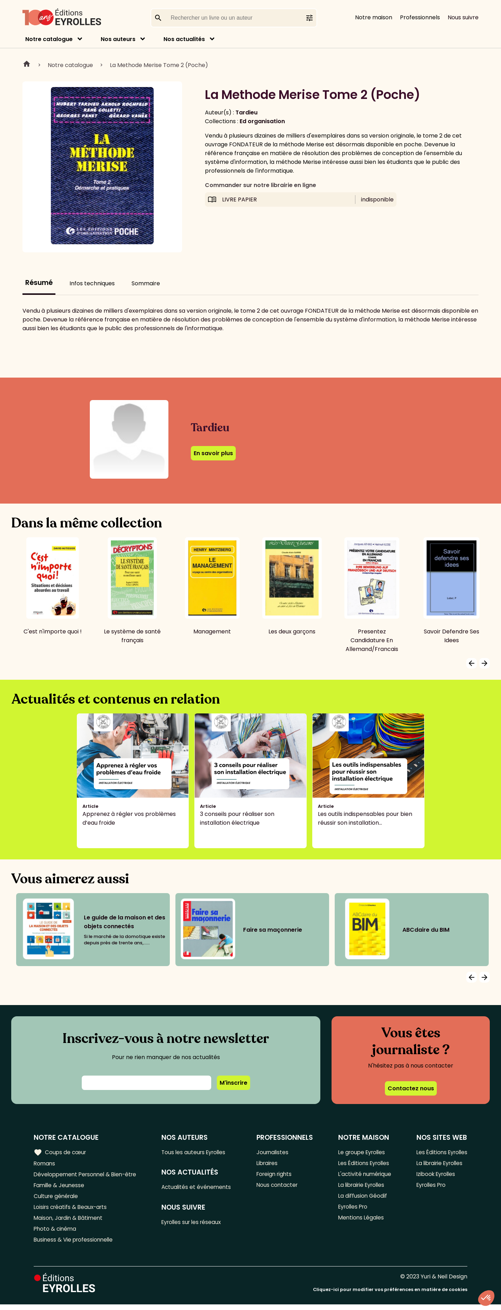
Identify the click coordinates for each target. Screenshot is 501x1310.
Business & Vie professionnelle (75, 1245)
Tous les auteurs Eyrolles (198, 1152)
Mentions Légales (359, 1222)
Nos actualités (184, 39)
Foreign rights (277, 1175)
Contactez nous (411, 1088)
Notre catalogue (49, 39)
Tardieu (246, 112)
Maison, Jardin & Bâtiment (69, 1222)
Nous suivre (463, 17)
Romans (45, 1164)
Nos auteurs (118, 39)
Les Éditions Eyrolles (363, 1164)
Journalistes (274, 1152)
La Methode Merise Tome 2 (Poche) (159, 65)
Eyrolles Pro (352, 1210)
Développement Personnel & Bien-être (88, 1175)
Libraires (269, 1164)
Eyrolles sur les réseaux (196, 1224)
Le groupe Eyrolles (361, 1152)
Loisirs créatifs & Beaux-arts (72, 1210)
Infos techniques (92, 283)
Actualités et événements (200, 1188)
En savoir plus (213, 453)
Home (26, 65)
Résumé (39, 282)
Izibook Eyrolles (434, 1175)
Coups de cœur (60, 1152)
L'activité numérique (363, 1175)
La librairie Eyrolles (361, 1187)
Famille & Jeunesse (60, 1187)
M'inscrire (233, 1083)
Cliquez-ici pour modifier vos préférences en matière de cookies (390, 1295)
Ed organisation (262, 121)
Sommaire (146, 283)
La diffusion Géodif (361, 1199)
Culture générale (57, 1199)
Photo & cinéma (56, 1233)
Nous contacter (279, 1187)
